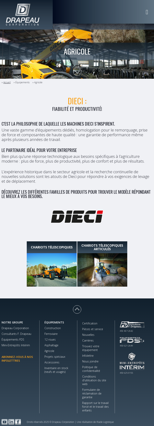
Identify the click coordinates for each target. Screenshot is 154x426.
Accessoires (51, 362)
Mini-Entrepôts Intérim (16, 345)
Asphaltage (51, 345)
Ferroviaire (51, 334)
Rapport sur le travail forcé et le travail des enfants (95, 406)
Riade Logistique (105, 422)
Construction (52, 328)
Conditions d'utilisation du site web (94, 380)
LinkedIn (11, 422)
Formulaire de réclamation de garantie (91, 393)
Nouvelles (88, 335)
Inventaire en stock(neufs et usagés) (56, 370)
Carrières (88, 340)
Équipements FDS (13, 339)
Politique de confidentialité (91, 369)
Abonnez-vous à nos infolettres (17, 358)
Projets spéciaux (54, 356)
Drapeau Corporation (15, 328)
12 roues (50, 339)
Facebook (18, 422)
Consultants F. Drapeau (16, 334)
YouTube (4, 422)
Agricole (49, 351)
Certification (89, 323)
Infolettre (88, 355)
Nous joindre (90, 361)
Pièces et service (92, 329)
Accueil (7, 82)
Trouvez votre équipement (90, 348)
